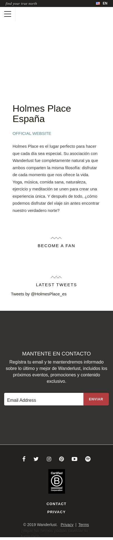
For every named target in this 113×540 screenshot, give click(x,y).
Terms (83, 524)
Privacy (56, 512)
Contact (57, 504)
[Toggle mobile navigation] (7, 14)
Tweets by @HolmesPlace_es (38, 293)
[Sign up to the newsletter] (96, 399)
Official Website (32, 133)
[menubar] (101, 3)
